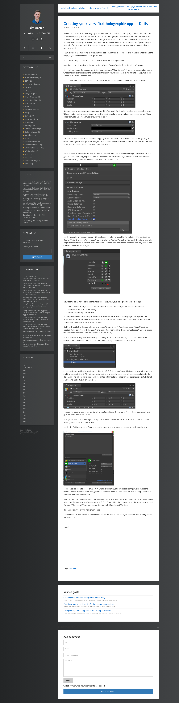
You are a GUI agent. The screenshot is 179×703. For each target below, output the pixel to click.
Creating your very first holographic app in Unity (105, 23)
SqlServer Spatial (32, 132)
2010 (24, 406)
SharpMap (30, 122)
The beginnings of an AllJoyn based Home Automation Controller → (133, 8)
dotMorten (37, 19)
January (27, 367)
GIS (28, 90)
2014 (24, 393)
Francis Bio (32, 434)
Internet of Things (33, 100)
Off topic (29, 116)
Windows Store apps (34, 148)
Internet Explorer (32, 97)
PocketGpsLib (31, 119)
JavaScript (30, 103)
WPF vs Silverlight (33, 160)
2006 (24, 418)
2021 (24, 374)
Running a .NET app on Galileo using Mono (37, 331)
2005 (24, 421)
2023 (24, 370)
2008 (24, 412)
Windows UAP (31, 151)
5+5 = (68, 680)
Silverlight (30, 125)
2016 (24, 386)
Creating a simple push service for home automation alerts (88, 604)
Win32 (28, 138)
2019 (24, 377)
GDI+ (28, 87)
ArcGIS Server (31, 74)
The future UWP (28, 276)
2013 (24, 396)
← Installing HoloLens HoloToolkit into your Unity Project (83, 8)
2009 (24, 409)
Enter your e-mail (30, 246)
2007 (24, 415)
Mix (27, 113)
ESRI (28, 81)
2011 (24, 402)
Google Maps (31, 94)
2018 (24, 380)
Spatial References (33, 129)
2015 (24, 390)
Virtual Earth (30, 135)
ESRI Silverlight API (33, 84)
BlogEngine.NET (33, 432)
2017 (24, 383)
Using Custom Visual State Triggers (34, 283)
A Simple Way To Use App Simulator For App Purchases (87, 610)
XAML (29, 164)
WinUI (28, 154)
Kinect (28, 106)
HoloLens (73, 568)
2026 (37, 366)
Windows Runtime (33, 145)
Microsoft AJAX (32, 110)
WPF (28, 157)
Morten (76, 28)
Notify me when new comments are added (84, 686)
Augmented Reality (33, 78)
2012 (24, 399)
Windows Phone (32, 141)
